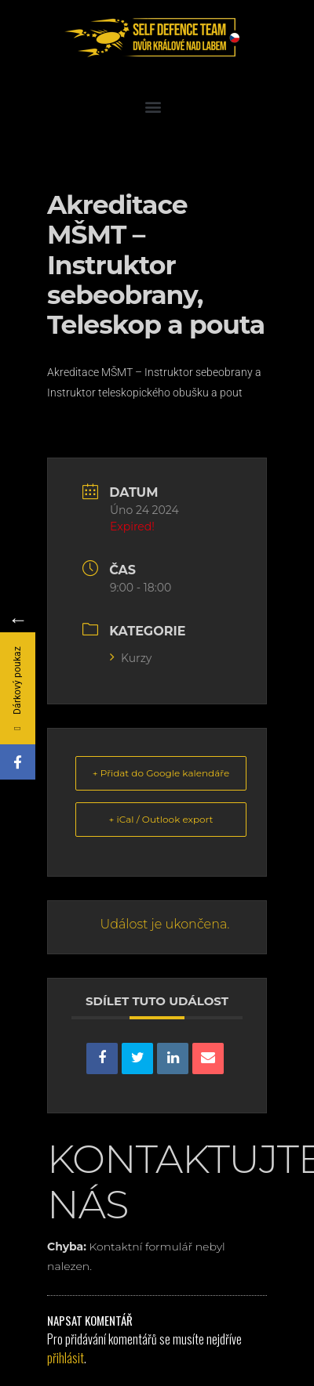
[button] (153, 106)
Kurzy (131, 658)
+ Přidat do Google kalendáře (161, 773)
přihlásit (65, 1357)
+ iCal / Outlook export (161, 819)
